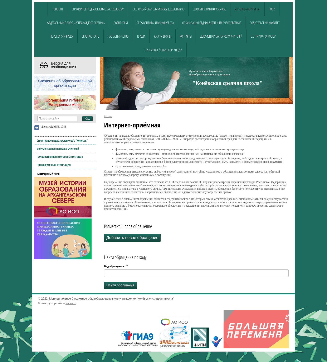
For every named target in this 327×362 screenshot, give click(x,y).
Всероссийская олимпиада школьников (158, 9)
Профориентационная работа (155, 22)
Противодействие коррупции (163, 50)
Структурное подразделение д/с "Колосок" (98, 9)
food (272, 9)
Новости (57, 9)
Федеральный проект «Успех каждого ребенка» (76, 22)
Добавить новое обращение (132, 237)
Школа (141, 36)
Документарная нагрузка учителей (221, 36)
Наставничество (118, 36)
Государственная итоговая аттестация (60, 157)
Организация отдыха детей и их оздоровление (211, 22)
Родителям (121, 22)
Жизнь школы (162, 36)
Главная (108, 116)
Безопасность (90, 36)
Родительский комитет (265, 22)
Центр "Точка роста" (263, 36)
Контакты (186, 36)
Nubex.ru (70, 303)
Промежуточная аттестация (54, 165)
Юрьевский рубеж (62, 36)
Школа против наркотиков (209, 9)
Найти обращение (120, 285)
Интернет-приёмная (247, 9)
